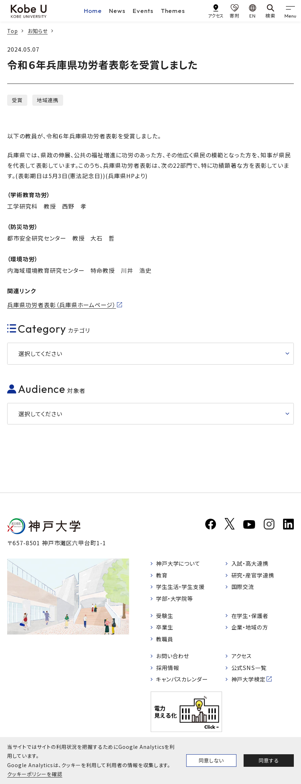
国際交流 (243, 588)
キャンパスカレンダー (184, 683)
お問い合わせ (174, 659)
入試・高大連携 (251, 563)
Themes (173, 10)
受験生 (165, 617)
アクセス (242, 659)
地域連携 (47, 100)
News (117, 10)
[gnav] (290, 11)
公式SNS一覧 (249, 671)
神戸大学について (180, 563)
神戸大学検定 (249, 683)
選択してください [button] (40, 353)
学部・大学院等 (176, 600)
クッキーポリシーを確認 (34, 774)
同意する (269, 760)
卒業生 (165, 629)
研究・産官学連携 (254, 575)
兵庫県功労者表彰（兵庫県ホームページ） (61, 304)
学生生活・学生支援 (182, 588)
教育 (162, 575)
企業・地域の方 (251, 629)
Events (143, 10)
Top (12, 30)
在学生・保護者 (251, 617)
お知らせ (38, 30)
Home (93, 10)
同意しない (211, 760)
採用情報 (168, 671)
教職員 (165, 641)
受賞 (17, 100)
